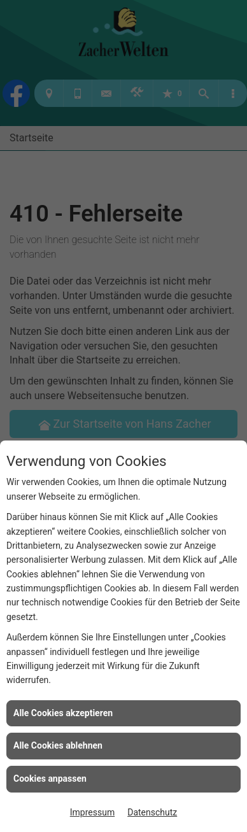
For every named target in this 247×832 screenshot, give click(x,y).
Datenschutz (152, 812)
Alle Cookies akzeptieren (63, 713)
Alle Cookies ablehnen (57, 745)
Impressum (92, 812)
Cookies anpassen (50, 778)
